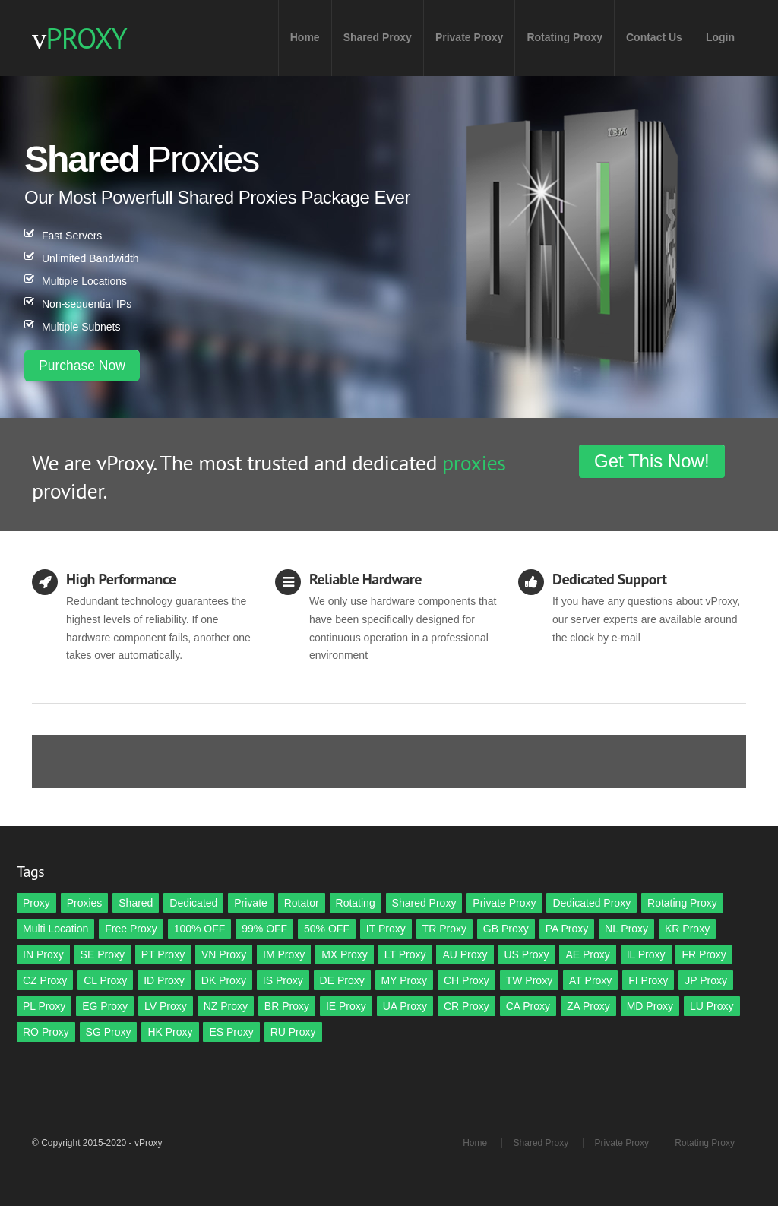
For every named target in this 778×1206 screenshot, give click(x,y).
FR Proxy (704, 954)
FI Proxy (648, 980)
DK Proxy (223, 980)
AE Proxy (587, 954)
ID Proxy (164, 980)
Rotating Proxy (564, 37)
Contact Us (654, 37)
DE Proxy (342, 980)
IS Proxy (283, 980)
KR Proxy (687, 929)
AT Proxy (590, 980)
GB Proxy (506, 929)
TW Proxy (529, 980)
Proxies (85, 903)
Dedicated (193, 903)
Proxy (36, 903)
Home (305, 37)
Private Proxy (469, 37)
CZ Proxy (45, 980)
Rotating (355, 903)
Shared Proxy (377, 37)
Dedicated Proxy (591, 903)
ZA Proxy (588, 1006)
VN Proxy (223, 954)
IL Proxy (646, 954)
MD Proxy (650, 1006)
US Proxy (526, 954)
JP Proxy (706, 980)
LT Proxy (405, 954)
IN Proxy (43, 954)
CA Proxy (528, 1006)
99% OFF (264, 929)
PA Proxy (567, 929)
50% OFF (326, 929)
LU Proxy (712, 1006)
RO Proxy (46, 1032)
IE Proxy (346, 1006)
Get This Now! (652, 461)
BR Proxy (286, 1006)
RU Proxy (293, 1032)
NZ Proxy (226, 1006)
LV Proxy (165, 1006)
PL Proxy (44, 1006)
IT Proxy (386, 929)
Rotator (301, 903)
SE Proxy (103, 954)
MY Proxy (404, 980)
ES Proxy (231, 1032)
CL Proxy (105, 980)
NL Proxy (626, 929)
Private (250, 903)
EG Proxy (105, 1006)
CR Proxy (466, 1006)
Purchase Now (82, 365)
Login (720, 37)
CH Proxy (466, 980)
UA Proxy (405, 1006)
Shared (136, 903)
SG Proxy (108, 1032)
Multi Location (55, 929)
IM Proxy (284, 954)
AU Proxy (464, 954)
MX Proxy (344, 954)
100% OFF (200, 929)
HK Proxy (169, 1032)
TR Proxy (444, 929)
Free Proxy (131, 929)
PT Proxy (163, 954)
